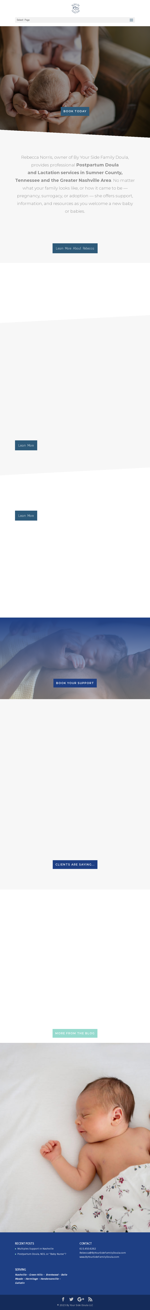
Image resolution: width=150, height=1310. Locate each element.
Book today (75, 111)
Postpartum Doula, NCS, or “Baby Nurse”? (41, 1254)
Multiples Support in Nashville (35, 1248)
